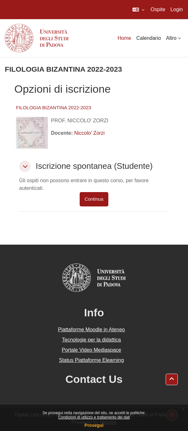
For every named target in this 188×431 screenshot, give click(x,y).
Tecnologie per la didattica (91, 339)
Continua (94, 199)
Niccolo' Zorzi (89, 133)
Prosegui (94, 425)
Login (176, 9)
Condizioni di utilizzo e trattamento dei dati (94, 417)
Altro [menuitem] (171, 38)
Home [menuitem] (124, 38)
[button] (138, 9)
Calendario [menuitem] (148, 38)
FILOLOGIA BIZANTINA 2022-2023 (53, 107)
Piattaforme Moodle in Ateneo (91, 329)
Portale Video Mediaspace (91, 350)
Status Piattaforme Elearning (91, 360)
